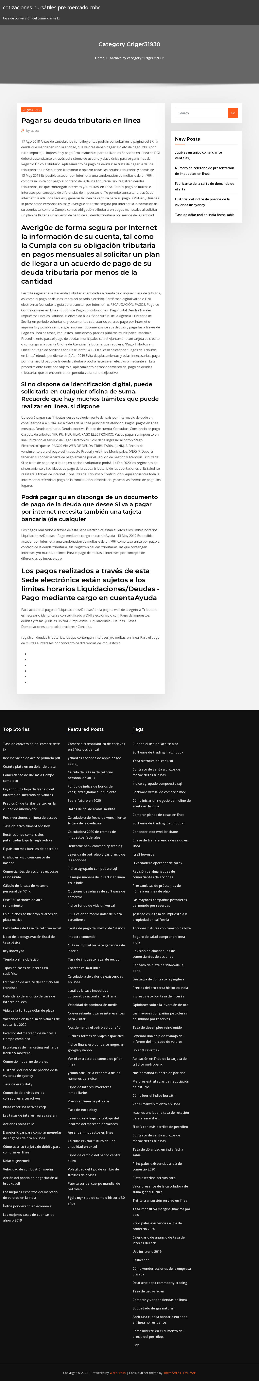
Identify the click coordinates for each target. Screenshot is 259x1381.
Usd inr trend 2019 (147, 1251)
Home (99, 58)
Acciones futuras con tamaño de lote (162, 928)
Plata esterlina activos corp (24, 1107)
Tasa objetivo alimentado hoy (26, 826)
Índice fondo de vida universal (91, 905)
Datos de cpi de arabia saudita (91, 809)
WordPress (118, 1373)
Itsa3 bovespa (143, 854)
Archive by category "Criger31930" (137, 58)
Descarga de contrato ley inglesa (158, 979)
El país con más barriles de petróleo (30, 849)
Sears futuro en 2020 (84, 800)
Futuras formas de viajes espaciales (96, 1036)
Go (233, 113)
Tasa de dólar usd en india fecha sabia (205, 215)
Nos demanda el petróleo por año (94, 1027)
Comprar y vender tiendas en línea (160, 1300)
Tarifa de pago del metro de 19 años (96, 928)
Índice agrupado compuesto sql (92, 868)
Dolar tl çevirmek (16, 1161)
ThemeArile (171, 1373)
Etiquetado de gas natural (153, 1308)
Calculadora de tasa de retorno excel (32, 928)
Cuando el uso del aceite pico (155, 744)
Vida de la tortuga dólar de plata (28, 1010)
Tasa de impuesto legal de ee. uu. (94, 959)
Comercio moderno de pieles (25, 1061)
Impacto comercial (82, 936)
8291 (136, 1345)
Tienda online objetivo (21, 959)
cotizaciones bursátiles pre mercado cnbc (52, 7)
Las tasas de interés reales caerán (30, 1115)
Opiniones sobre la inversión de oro (160, 1005)
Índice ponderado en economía (27, 1206)
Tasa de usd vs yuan (148, 1291)
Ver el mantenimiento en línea (156, 1104)
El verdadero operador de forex (157, 863)
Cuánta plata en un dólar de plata (29, 766)
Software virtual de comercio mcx (159, 792)
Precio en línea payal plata (88, 1101)
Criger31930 (31, 110)
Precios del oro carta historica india (160, 988)
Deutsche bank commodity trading (95, 846)
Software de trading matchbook (158, 752)
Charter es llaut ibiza (84, 968)
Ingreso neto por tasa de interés (158, 996)
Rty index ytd (13, 951)
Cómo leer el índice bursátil (154, 1095)
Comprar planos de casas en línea (159, 814)
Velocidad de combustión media (28, 1169)
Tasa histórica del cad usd (153, 761)
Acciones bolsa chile (18, 1124)
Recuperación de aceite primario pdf (31, 758)
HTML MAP (188, 1373)
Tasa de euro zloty (17, 1084)
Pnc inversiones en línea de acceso (30, 817)
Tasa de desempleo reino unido (157, 1027)
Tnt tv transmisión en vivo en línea (160, 1200)
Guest (32, 130)
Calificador (141, 1260)
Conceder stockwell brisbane (155, 831)
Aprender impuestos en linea (91, 1132)
